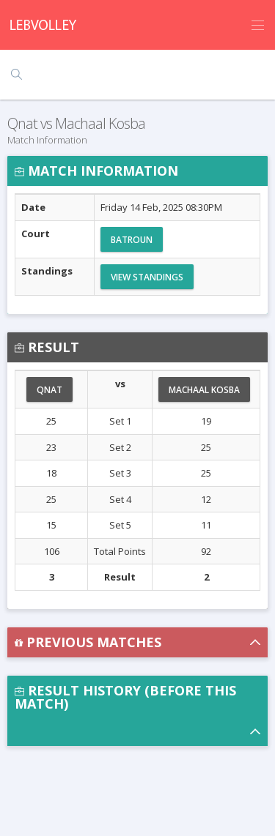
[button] (137, 642)
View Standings (147, 277)
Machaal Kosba (204, 390)
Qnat (49, 390)
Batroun (132, 240)
